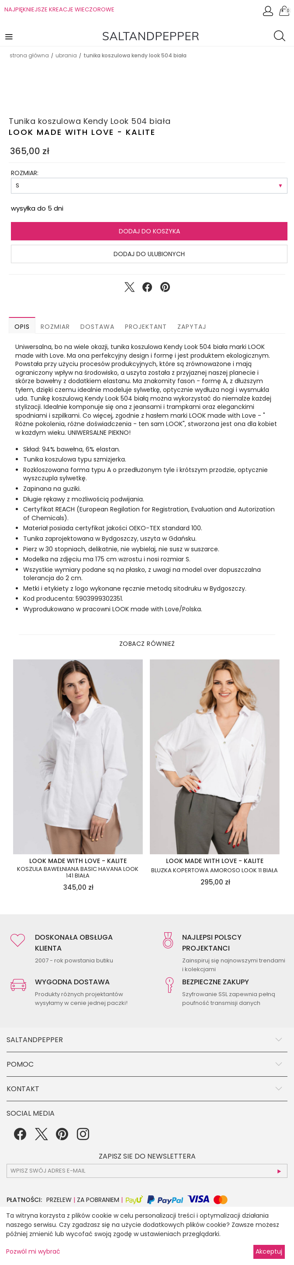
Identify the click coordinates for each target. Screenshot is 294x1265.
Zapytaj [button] (191, 326)
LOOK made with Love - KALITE (82, 132)
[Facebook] (20, 1137)
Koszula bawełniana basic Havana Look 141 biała (77, 872)
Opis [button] (22, 326)
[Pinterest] (62, 1137)
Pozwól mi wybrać (33, 1251)
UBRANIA (66, 55)
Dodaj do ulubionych (149, 254)
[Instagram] (83, 1137)
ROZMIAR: (24, 173)
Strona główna (29, 55)
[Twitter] (41, 1137)
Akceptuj (269, 1251)
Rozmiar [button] (55, 326)
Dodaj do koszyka (149, 231)
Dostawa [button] (97, 326)
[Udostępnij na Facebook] (147, 289)
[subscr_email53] (147, 1171)
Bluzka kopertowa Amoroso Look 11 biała (214, 870)
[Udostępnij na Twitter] (129, 289)
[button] (9, 36)
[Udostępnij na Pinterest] (165, 289)
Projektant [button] (146, 326)
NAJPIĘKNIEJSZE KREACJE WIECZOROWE (59, 9)
